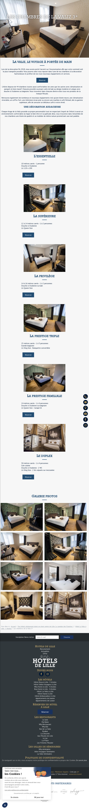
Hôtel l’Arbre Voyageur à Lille (45, 684)
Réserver (42, 80)
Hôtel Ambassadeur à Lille (45, 696)
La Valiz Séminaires (44, 754)
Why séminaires (44, 749)
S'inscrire (67, 637)
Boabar (45, 731)
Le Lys (45, 738)
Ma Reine (45, 722)
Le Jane (45, 720)
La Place (45, 740)
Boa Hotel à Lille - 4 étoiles (45, 689)
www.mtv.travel (75, 774)
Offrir (45, 653)
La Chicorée (45, 733)
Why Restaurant (45, 724)
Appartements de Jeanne (45, 698)
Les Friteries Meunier (45, 743)
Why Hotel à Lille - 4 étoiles (45, 687)
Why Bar (45, 726)
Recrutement (45, 649)
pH (78, 772)
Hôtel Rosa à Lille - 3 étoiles (45, 682)
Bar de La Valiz (45, 729)
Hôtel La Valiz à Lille (45, 691)
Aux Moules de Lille (45, 736)
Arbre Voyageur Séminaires (44, 751)
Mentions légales (61, 772)
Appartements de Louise (45, 700)
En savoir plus (81, 760)
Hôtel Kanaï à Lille (45, 693)
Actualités (45, 651)
